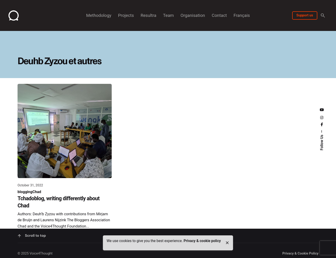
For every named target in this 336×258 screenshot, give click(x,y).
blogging (25, 192)
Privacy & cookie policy (202, 241)
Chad (36, 192)
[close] (227, 242)
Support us (304, 15)
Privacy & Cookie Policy (300, 253)
